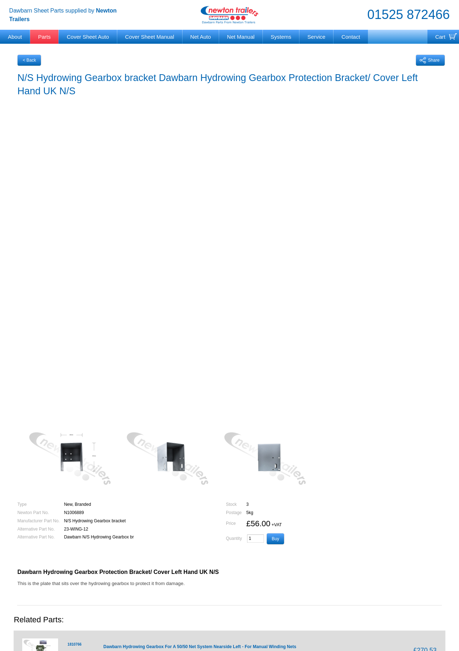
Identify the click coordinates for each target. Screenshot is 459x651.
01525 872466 (408, 14)
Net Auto (200, 37)
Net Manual (241, 37)
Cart (440, 37)
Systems (281, 37)
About (15, 37)
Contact (350, 37)
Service (316, 37)
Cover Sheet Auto (88, 37)
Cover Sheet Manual (149, 37)
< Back (29, 60)
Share (430, 60)
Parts (44, 37)
